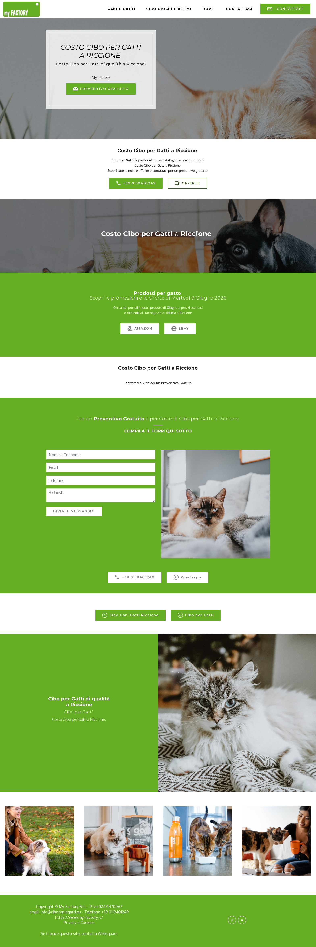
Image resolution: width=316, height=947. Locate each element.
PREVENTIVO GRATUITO (101, 89)
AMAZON (139, 328)
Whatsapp (187, 577)
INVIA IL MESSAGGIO (74, 511)
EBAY (180, 328)
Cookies (87, 922)
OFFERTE (187, 183)
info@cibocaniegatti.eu (61, 911)
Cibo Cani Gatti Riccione (130, 615)
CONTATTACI (285, 9)
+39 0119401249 (136, 183)
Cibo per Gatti (196, 615)
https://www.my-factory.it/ (79, 917)
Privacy (70, 922)
